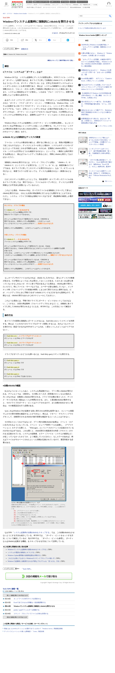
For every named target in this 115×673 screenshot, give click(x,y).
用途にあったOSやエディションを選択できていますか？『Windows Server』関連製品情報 (33, 628)
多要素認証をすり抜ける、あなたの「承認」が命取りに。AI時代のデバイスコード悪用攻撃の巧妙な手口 (96, 121)
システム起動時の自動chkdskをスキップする (31, 532)
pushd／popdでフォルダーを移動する (26, 610)
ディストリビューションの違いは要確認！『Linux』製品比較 (24, 631)
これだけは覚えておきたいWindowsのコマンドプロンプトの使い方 (31, 558)
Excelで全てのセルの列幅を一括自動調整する (30, 602)
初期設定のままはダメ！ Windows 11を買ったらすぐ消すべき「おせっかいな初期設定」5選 (96, 72)
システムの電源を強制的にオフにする (21, 552)
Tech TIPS (26, 569)
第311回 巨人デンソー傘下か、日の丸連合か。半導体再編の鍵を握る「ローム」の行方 (96, 104)
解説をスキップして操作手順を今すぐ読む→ (61, 60)
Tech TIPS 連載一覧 (11, 589)
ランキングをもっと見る (104, 126)
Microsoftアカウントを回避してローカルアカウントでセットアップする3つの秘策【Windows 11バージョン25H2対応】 (96, 87)
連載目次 (24, 49)
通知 (26, 40)
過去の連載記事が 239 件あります (17, 617)
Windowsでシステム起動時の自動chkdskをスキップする (27, 549)
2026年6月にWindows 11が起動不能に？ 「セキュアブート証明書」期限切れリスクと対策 (96, 47)
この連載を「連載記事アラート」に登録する (39, 576)
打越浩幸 (55, 33)
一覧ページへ (108, 181)
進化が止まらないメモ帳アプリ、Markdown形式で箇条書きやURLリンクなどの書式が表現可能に (96, 112)
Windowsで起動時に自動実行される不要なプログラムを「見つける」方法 (33, 561)
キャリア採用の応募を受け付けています (92, 28)
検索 (110, 16)
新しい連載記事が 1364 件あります (17, 595)
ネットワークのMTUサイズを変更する (27, 599)
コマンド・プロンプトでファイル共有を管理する (31, 614)
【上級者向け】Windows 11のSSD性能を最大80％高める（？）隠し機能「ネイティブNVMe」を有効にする (96, 95)
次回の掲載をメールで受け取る (14, 591)
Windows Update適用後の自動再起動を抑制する (24, 555)
